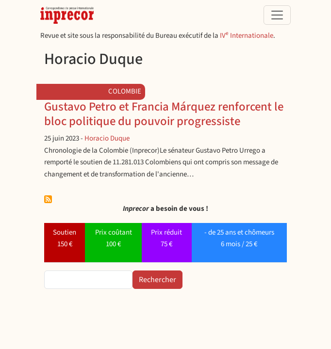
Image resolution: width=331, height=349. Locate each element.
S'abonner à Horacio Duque (48, 199)
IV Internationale (246, 36)
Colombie (124, 91)
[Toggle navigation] (277, 15)
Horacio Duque (107, 138)
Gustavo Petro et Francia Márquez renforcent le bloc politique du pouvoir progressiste (163, 114)
